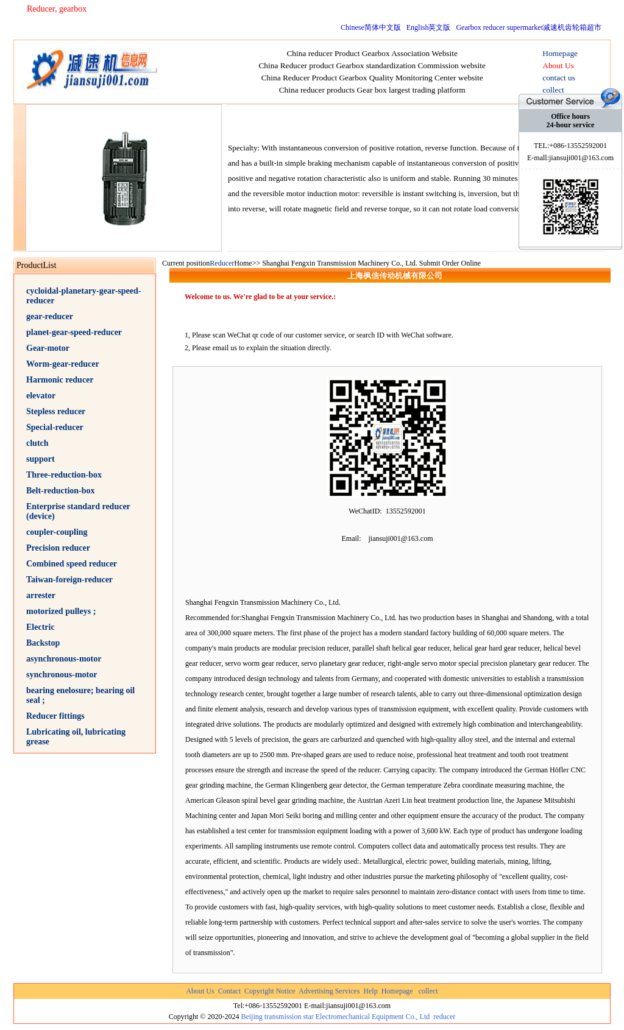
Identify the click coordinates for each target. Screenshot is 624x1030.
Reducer (222, 263)
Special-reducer (54, 427)
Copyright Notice (270, 991)
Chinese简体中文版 (371, 27)
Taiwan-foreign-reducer (69, 579)
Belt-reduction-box (60, 490)
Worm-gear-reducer (62, 364)
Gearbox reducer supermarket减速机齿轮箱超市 (528, 27)
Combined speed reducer (71, 563)
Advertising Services (329, 991)
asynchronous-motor (63, 658)
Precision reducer (58, 547)
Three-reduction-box (64, 474)
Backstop (43, 642)
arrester (40, 595)
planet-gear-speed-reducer (74, 332)
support (40, 459)
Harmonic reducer (60, 379)
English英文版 (428, 27)
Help (370, 991)
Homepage (397, 991)
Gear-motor (47, 348)
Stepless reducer (55, 411)
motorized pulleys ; (61, 611)
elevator (40, 395)
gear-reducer (49, 316)
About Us (200, 991)
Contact (229, 991)
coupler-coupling (57, 532)
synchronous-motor (61, 674)
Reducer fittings (55, 716)
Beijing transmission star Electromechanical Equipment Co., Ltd (335, 1016)
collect (428, 991)
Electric (40, 627)
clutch (37, 443)
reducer (444, 1016)
